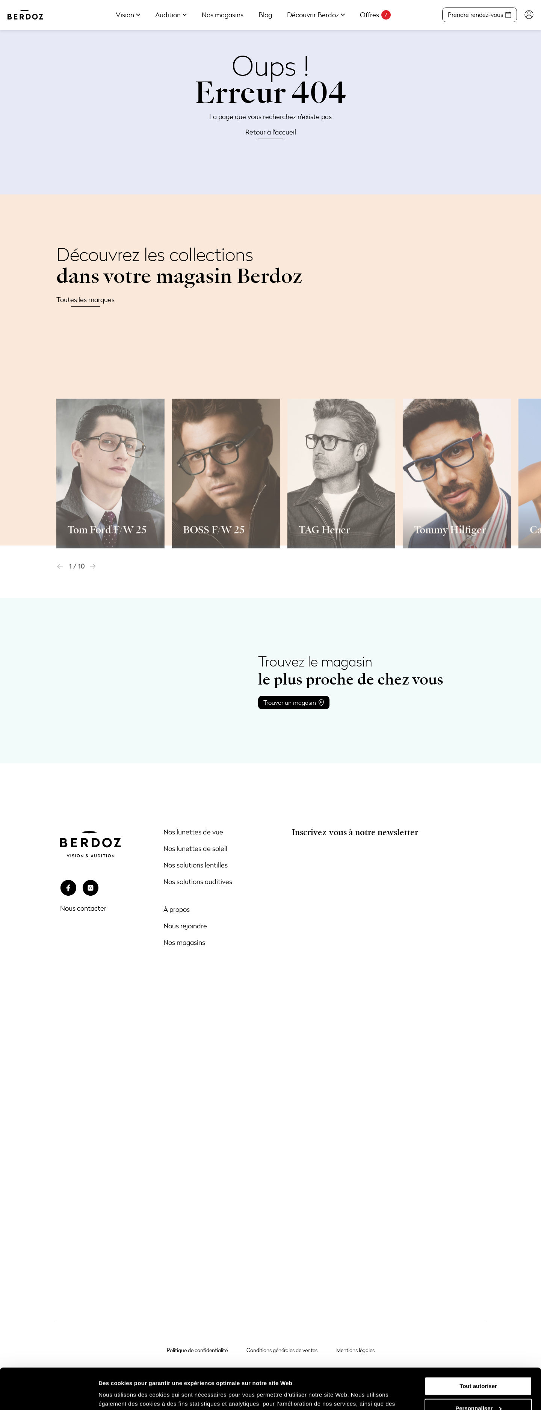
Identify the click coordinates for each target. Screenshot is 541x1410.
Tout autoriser (478, 1348)
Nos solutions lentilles (195, 864)
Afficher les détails (123, 1395)
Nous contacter (83, 908)
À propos (176, 909)
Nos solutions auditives (197, 881)
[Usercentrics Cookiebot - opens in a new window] (49, 1395)
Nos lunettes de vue (193, 831)
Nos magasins (184, 942)
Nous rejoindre (185, 925)
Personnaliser (478, 1369)
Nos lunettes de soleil (195, 848)
